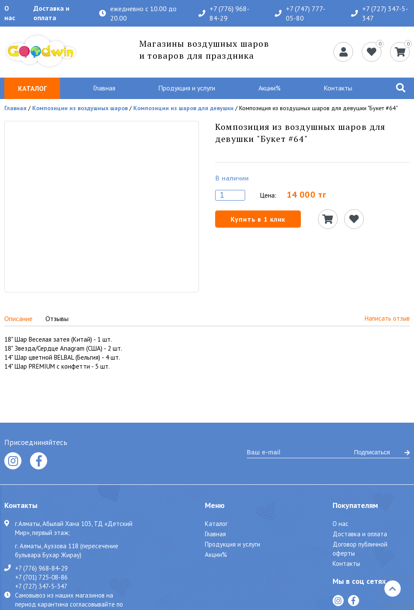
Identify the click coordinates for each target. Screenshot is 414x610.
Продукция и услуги (186, 88)
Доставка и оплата (51, 13)
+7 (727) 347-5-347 (379, 13)
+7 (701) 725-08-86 (41, 577)
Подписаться (382, 452)
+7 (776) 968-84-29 (223, 13)
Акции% (269, 88)
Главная (104, 88)
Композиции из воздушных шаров (80, 108)
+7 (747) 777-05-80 (300, 13)
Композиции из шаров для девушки (183, 108)
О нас (9, 13)
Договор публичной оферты (360, 548)
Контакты (338, 88)
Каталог (216, 524)
